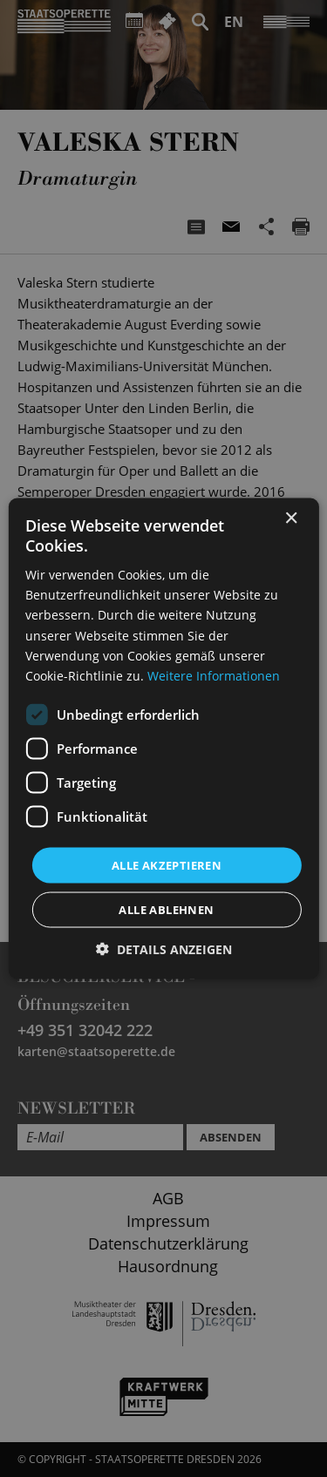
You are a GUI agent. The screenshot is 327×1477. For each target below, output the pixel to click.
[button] (164, 949)
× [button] (290, 518)
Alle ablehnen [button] (166, 910)
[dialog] (163, 738)
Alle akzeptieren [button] (166, 864)
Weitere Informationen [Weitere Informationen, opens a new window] (213, 675)
